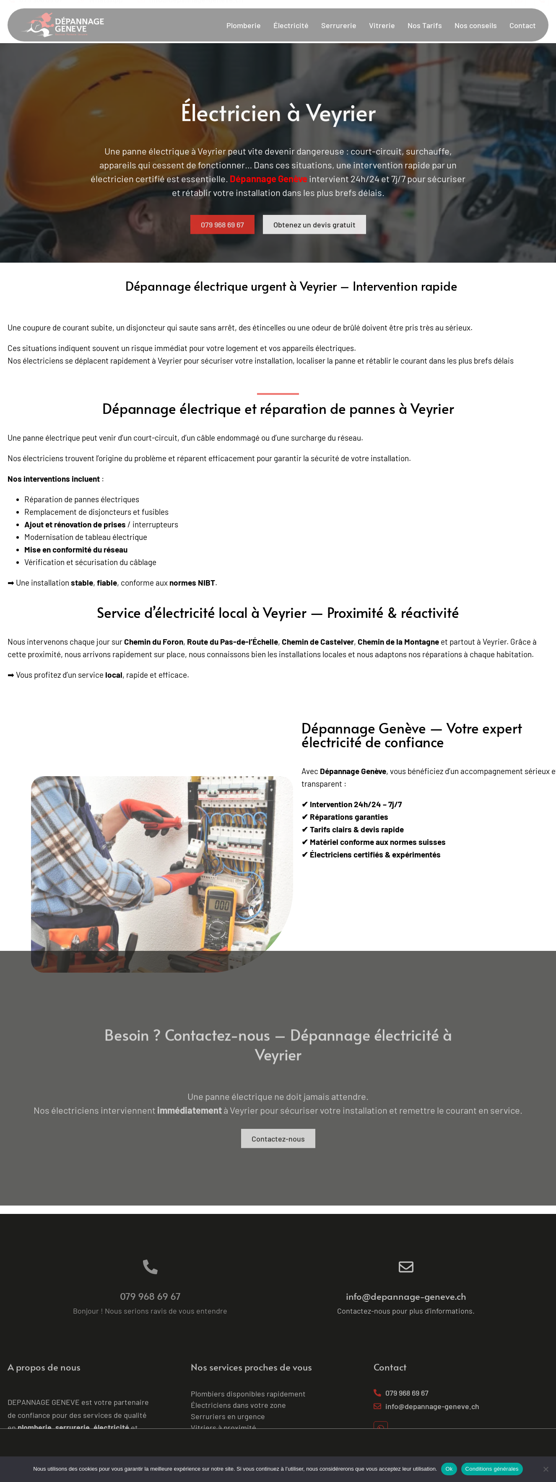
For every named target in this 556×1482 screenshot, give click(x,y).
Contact (522, 14)
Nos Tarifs (425, 14)
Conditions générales (492, 1469)
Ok (448, 1469)
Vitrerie (382, 14)
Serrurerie (338, 14)
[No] (545, 1469)
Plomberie (243, 14)
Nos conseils (476, 14)
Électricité (291, 14)
